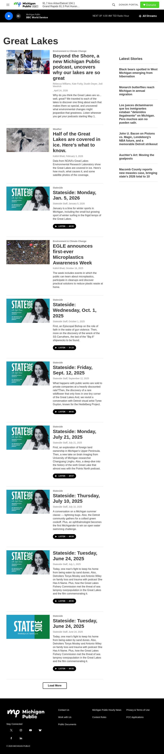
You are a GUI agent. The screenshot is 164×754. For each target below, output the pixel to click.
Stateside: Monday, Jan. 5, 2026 (74, 195)
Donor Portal (129, 4)
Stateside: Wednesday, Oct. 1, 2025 (74, 310)
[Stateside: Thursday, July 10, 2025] (28, 502)
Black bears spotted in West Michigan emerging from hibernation (138, 73)
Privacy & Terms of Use (138, 710)
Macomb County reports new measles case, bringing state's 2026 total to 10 (138, 173)
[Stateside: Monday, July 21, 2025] (28, 438)
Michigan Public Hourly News (106, 710)
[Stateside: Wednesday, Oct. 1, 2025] (28, 311)
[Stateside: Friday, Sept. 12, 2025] (28, 373)
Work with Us (64, 717)
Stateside (58, 187)
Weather (57, 129)
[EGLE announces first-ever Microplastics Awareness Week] (28, 252)
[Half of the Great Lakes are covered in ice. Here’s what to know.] (28, 140)
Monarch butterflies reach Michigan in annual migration (136, 91)
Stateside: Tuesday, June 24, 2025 (75, 555)
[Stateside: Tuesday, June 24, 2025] (28, 562)
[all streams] (147, 16)
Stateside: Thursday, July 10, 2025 (76, 498)
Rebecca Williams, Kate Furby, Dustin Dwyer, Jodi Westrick (77, 85)
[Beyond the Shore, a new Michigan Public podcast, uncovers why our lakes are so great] (28, 62)
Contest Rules (99, 717)
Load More (55, 685)
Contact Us (63, 710)
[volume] (18, 16)
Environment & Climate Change (69, 51)
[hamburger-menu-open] (8, 5)
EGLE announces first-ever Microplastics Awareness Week (73, 254)
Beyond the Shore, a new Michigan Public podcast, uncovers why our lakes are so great (76, 67)
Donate (151, 5)
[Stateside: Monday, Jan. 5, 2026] (28, 199)
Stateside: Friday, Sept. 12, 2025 (73, 370)
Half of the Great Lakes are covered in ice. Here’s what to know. (76, 142)
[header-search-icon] (114, 4)
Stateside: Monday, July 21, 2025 (74, 434)
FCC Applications (135, 717)
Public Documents (67, 724)
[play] (8, 16)
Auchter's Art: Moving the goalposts (136, 156)
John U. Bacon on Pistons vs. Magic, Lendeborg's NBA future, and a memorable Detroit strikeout (138, 139)
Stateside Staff (60, 203)
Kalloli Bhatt (59, 156)
